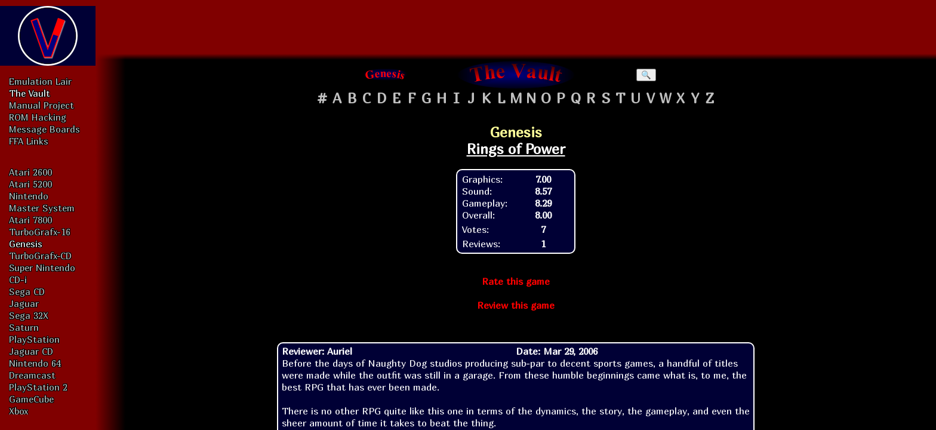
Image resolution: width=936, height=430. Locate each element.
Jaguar (24, 303)
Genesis (25, 243)
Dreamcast (32, 375)
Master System (42, 207)
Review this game (516, 305)
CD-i (18, 279)
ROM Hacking (37, 117)
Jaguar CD (31, 351)
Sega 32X (28, 315)
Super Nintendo (42, 267)
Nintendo (28, 196)
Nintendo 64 (35, 363)
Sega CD (27, 291)
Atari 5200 (30, 184)
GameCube (31, 399)
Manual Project (41, 105)
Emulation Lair (40, 81)
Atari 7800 (30, 219)
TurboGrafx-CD (40, 255)
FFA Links (28, 141)
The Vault (29, 93)
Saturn (24, 327)
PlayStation (34, 339)
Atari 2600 (30, 172)
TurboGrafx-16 (39, 231)
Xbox (18, 411)
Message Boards (44, 129)
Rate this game (516, 281)
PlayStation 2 (38, 387)
